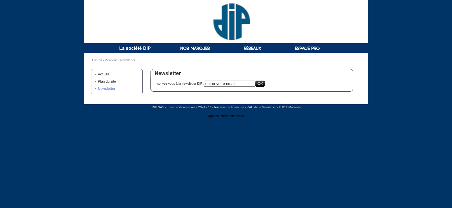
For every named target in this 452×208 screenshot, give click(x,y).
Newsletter (127, 60)
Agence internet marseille (226, 116)
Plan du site (107, 81)
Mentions (111, 60)
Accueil (97, 60)
